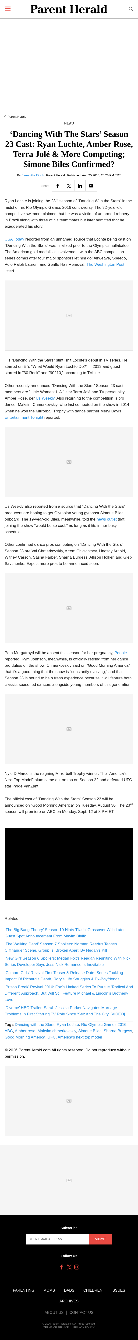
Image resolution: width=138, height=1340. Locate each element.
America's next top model (80, 1037)
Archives (69, 1301)
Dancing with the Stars (34, 1024)
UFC (51, 1037)
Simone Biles (89, 1031)
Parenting (23, 1290)
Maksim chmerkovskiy (57, 1031)
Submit (100, 1239)
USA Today (14, 239)
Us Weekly (45, 398)
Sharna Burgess (118, 1031)
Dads (69, 1290)
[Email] (91, 185)
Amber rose (25, 1031)
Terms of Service (56, 1327)
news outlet (107, 519)
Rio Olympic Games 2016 (104, 1024)
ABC (9, 1031)
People (120, 653)
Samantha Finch (32, 175)
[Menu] (8, 9)
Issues (118, 1290)
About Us (54, 1313)
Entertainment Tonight (24, 417)
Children (93, 1290)
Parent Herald (16, 116)
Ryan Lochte (68, 1024)
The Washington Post (105, 264)
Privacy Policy (84, 1327)
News (69, 123)
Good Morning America (25, 1037)
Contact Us (81, 1313)
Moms (49, 1290)
